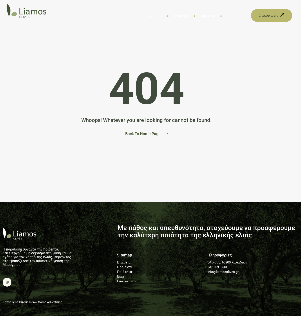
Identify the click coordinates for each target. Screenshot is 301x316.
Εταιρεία (155, 16)
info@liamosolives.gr (223, 272)
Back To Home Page (143, 134)
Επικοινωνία (126, 281)
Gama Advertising (50, 302)
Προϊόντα (180, 16)
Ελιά (230, 16)
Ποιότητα (207, 16)
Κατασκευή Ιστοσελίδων (20, 302)
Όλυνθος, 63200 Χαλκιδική (227, 262)
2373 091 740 (217, 267)
